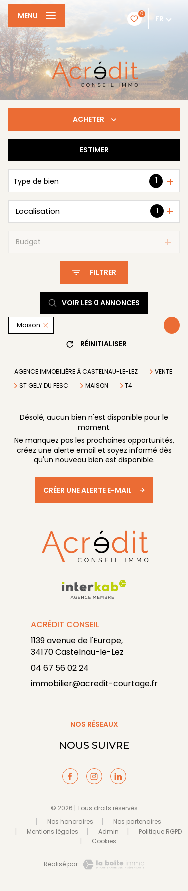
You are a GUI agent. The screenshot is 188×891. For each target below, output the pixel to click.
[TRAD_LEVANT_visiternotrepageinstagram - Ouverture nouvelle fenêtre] (94, 776)
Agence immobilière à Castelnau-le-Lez (76, 371)
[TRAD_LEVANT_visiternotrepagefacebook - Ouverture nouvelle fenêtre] (70, 776)
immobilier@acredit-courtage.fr (94, 683)
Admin (108, 831)
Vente (163, 372)
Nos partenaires (137, 821)
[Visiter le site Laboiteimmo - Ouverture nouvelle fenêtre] (113, 864)
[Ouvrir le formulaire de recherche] (94, 272)
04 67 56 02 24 (60, 668)
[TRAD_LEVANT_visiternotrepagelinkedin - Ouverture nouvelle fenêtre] (118, 776)
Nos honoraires (70, 821)
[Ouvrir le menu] (36, 15)
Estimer (94, 150)
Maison (96, 386)
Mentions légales (52, 831)
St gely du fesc (43, 386)
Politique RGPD (160, 831)
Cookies (104, 841)
